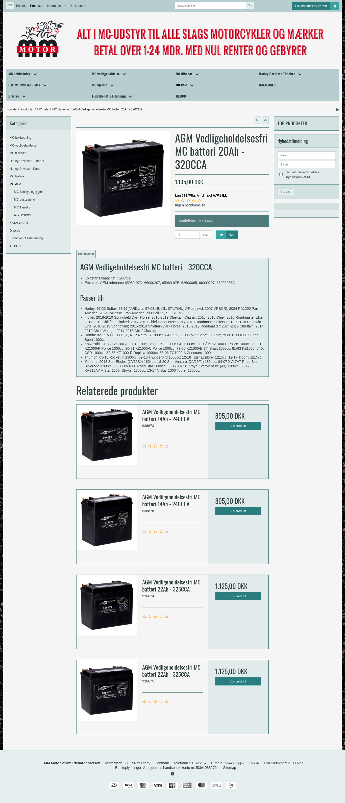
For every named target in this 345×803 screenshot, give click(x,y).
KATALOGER (19, 223)
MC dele (15, 184)
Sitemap (229, 768)
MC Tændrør (23, 207)
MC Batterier (23, 215)
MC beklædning (20, 137)
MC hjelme (17, 176)
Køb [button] (225, 235)
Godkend (285, 191)
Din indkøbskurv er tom (317, 6)
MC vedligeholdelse (23, 145)
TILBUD (15, 246)
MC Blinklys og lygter (28, 192)
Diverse (15, 230)
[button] (258, 120)
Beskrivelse (86, 254)
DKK (10, 5)
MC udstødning (24, 199)
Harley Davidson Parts (25, 169)
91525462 (199, 763)
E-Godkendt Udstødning (26, 238)
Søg (250, 5)
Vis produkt (238, 426)
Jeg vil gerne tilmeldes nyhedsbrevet (310, 174)
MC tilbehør (18, 153)
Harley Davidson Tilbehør (27, 161)
